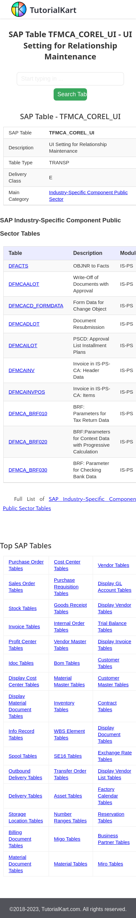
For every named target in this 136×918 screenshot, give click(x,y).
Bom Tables (67, 663)
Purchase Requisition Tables (66, 586)
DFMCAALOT (24, 284)
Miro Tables (110, 864)
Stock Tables (23, 608)
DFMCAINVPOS (27, 392)
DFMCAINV (21, 370)
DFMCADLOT (24, 324)
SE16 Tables (68, 756)
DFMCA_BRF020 (28, 441)
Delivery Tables (25, 796)
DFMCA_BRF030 (28, 470)
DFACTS (18, 265)
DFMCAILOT (23, 345)
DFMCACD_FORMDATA (36, 305)
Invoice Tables (24, 626)
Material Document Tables (20, 863)
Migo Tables (67, 839)
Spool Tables (23, 756)
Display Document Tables (109, 734)
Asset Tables (68, 796)
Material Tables (70, 864)
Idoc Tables (21, 663)
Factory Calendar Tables (108, 795)
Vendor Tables (113, 565)
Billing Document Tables (20, 838)
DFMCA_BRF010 (28, 413)
